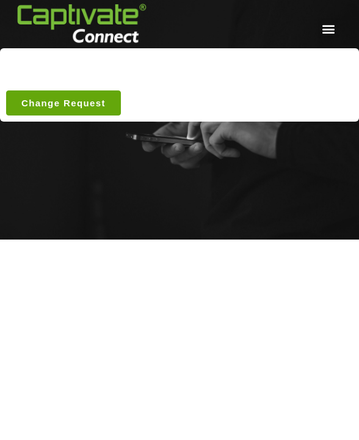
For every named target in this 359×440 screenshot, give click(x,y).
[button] (328, 28)
